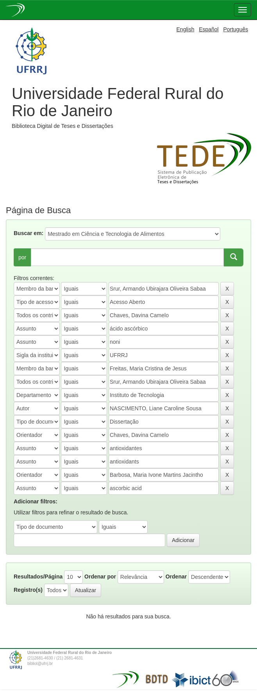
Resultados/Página (38, 576)
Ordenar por (100, 576)
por (22, 257)
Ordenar (176, 576)
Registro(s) (28, 590)
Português (235, 29)
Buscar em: (28, 233)
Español (209, 29)
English (186, 29)
